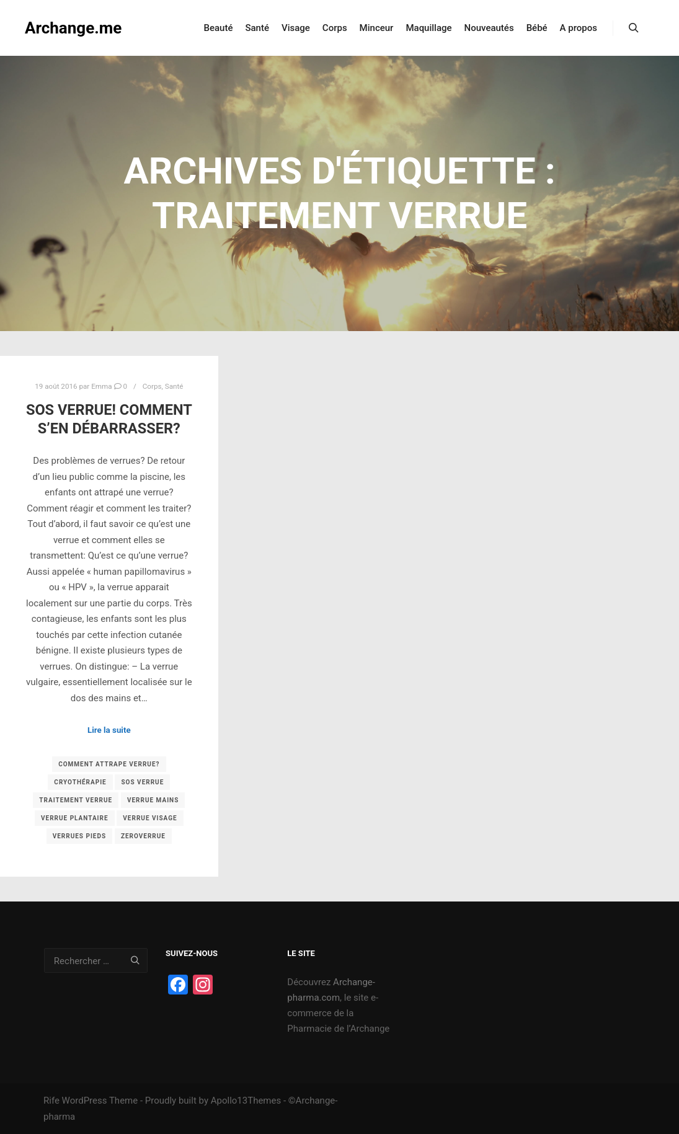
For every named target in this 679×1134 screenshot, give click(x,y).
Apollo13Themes (246, 1100)
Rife (51, 1100)
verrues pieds (79, 836)
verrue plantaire (75, 818)
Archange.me (73, 28)
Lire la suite (109, 730)
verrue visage (150, 818)
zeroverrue (143, 836)
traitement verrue (75, 800)
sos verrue (142, 782)
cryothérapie (80, 782)
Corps (152, 386)
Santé (174, 386)
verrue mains (153, 800)
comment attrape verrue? (108, 764)
